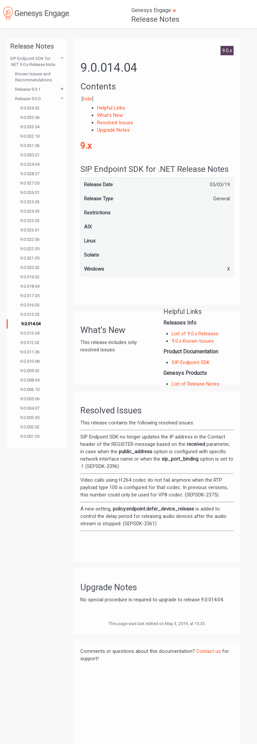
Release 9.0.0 (27, 98)
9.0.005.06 (29, 398)
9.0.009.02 (29, 370)
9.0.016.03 (29, 305)
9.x (86, 146)
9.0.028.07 (29, 173)
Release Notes (155, 19)
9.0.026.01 (29, 192)
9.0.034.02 (29, 108)
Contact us (208, 651)
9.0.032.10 (29, 136)
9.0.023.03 (29, 220)
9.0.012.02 (29, 342)
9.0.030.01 (29, 154)
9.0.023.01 (29, 229)
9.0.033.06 (29, 117)
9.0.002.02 (29, 426)
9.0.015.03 (29, 314)
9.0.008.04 (29, 380)
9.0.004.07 (29, 408)
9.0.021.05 (29, 258)
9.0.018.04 (29, 286)
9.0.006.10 (29, 389)
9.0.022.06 (29, 239)
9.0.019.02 (29, 276)
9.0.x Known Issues (193, 341)
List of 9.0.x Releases (195, 334)
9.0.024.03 (29, 211)
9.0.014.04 (30, 323)
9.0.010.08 (29, 361)
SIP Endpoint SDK (191, 362)
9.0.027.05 (29, 183)
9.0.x (227, 51)
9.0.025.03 (29, 201)
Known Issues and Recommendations (33, 76)
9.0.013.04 (29, 333)
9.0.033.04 (29, 126)
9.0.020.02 (29, 267)
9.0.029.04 (29, 164)
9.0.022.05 (29, 248)
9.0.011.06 (29, 351)
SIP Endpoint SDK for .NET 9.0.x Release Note (32, 61)
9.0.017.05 (29, 295)
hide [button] (87, 99)
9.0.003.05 (29, 417)
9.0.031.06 (29, 145)
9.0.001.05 (29, 436)
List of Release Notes (196, 384)
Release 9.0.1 (27, 89)
